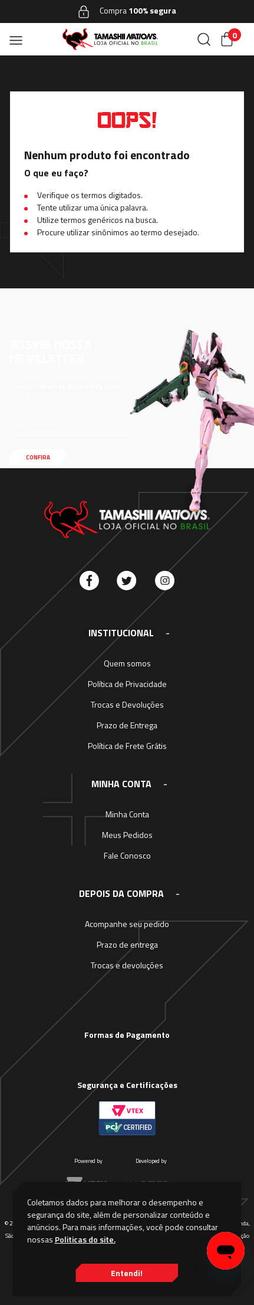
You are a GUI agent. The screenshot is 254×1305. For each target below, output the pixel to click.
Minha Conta (127, 814)
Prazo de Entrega (127, 725)
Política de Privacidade (127, 684)
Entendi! (127, 1273)
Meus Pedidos (127, 835)
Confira (38, 457)
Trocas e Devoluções (127, 704)
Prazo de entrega (127, 944)
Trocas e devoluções (127, 965)
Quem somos (127, 663)
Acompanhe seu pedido (127, 924)
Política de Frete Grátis (127, 745)
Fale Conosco (127, 855)
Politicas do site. (85, 1239)
